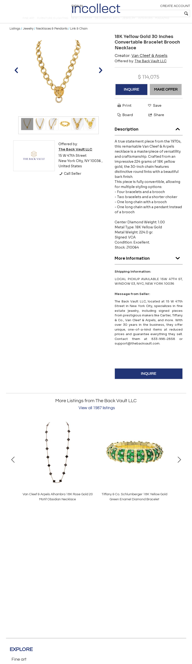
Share (154, 123)
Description (149, 136)
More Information (149, 265)
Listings (15, 36)
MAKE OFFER (166, 97)
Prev (13, 467)
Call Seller (69, 182)
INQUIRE (131, 97)
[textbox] (155, 13)
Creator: (141, 63)
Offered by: (141, 69)
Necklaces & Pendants (52, 36)
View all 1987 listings (97, 416)
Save (153, 113)
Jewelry (28, 36)
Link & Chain (78, 36)
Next (179, 467)
